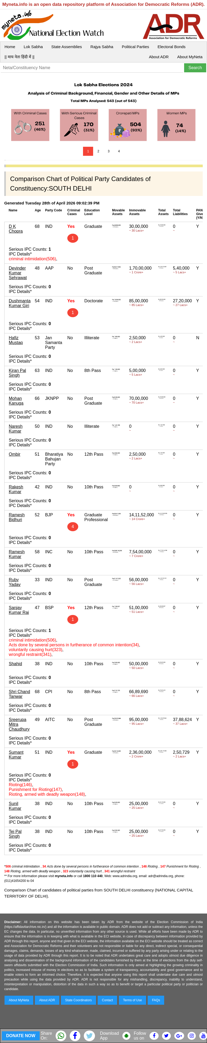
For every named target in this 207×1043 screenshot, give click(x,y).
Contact (107, 1000)
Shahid (15, 663)
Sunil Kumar (15, 806)
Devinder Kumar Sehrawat (18, 273)
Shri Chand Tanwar (19, 694)
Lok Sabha (33, 46)
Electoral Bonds (171, 46)
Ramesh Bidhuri (17, 517)
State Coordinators (78, 1000)
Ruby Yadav (14, 582)
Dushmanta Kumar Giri (20, 303)
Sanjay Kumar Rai (19, 610)
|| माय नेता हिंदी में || (19, 57)
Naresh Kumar (16, 428)
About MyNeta (189, 57)
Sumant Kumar (16, 754)
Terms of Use (132, 1000)
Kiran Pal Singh (17, 373)
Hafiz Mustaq (16, 340)
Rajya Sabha (101, 46)
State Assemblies (66, 46)
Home (10, 46)
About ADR (159, 57)
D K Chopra (16, 228)
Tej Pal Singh (15, 834)
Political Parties (135, 46)
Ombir (14, 454)
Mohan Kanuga (16, 400)
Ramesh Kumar (17, 554)
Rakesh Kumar (16, 489)
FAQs (156, 1000)
